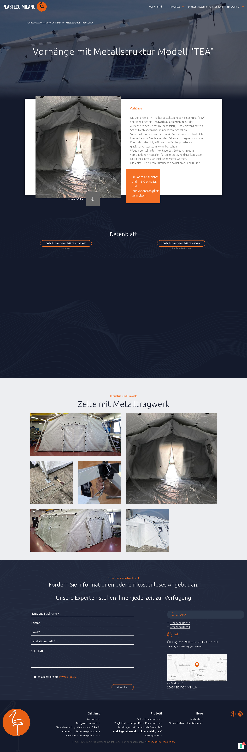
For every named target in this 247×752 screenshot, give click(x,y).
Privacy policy (153, 742)
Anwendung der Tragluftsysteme (82, 735)
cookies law (168, 742)
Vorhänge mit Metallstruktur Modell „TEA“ (137, 731)
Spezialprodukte (153, 735)
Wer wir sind (93, 719)
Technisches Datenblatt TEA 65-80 (181, 243)
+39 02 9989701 (180, 627)
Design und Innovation (88, 723)
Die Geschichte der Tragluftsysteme (81, 731)
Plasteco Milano (42, 22)
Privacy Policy (67, 676)
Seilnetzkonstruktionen (149, 719)
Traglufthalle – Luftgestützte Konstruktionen (138, 723)
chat (172, 634)
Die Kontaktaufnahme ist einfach (186, 723)
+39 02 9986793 (180, 623)
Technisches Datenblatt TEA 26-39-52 (65, 243)
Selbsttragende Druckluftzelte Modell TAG (139, 727)
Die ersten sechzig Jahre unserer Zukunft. (78, 727)
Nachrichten (196, 719)
